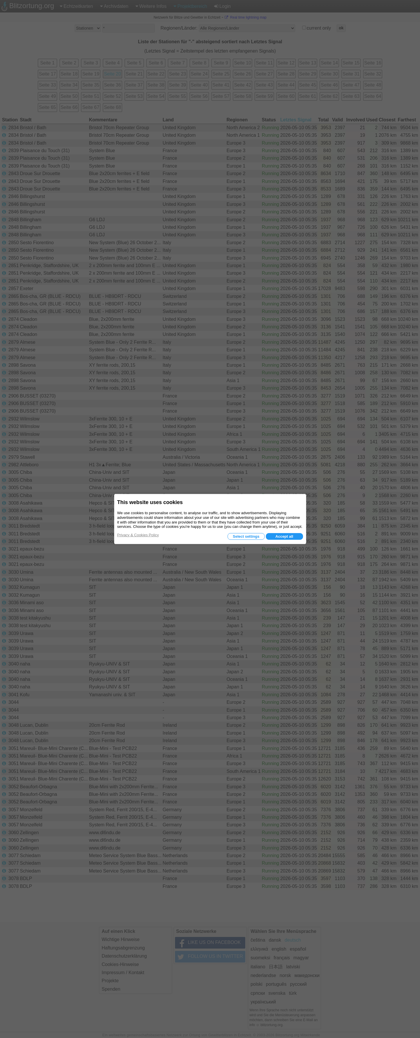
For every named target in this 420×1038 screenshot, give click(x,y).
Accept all (284, 536)
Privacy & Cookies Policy (138, 535)
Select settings (246, 536)
